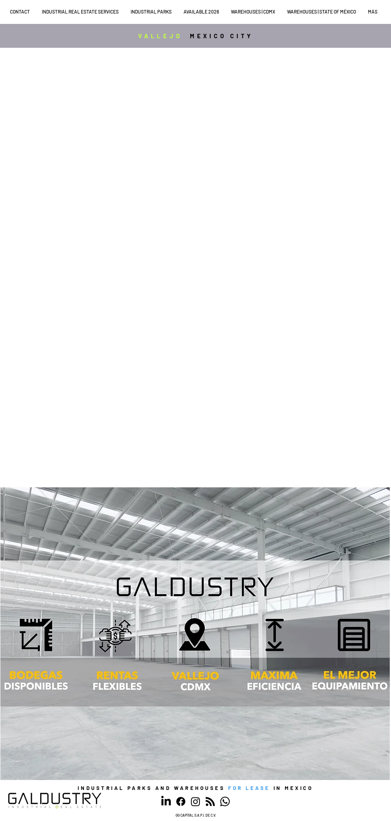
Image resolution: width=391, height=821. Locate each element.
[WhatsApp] (225, 801)
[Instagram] (195, 801)
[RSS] (210, 801)
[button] (82, 11)
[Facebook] (181, 801)
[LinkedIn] (166, 801)
